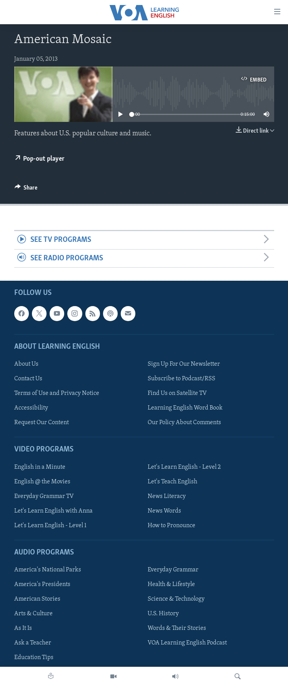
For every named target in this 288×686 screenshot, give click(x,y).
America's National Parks (47, 570)
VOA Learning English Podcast (187, 643)
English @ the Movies (42, 482)
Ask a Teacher (32, 643)
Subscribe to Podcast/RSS (181, 379)
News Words (164, 511)
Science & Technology (176, 599)
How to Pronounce (171, 526)
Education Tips (33, 658)
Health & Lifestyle (171, 584)
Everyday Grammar (173, 570)
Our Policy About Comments (184, 423)
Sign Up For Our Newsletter (184, 364)
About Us (26, 364)
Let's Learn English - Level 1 (50, 526)
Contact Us (28, 379)
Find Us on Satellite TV (177, 393)
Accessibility (31, 408)
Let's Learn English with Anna (53, 511)
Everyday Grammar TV (44, 496)
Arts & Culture (33, 614)
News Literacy (167, 496)
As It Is (23, 628)
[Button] (26, 189)
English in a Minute (39, 467)
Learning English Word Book (185, 408)
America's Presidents (42, 584)
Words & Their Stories (177, 628)
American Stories (37, 599)
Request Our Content (41, 423)
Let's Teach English (172, 482)
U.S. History (163, 614)
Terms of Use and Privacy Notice (56, 393)
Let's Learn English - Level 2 (184, 467)
